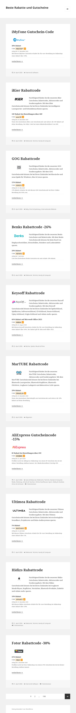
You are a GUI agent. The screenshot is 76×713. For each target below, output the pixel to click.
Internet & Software (31, 72)
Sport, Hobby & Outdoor (56, 482)
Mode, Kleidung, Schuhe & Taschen (23, 482)
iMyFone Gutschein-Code (33, 31)
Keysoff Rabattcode (28, 293)
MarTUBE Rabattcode (30, 364)
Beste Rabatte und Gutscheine (27, 7)
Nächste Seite (67, 696)
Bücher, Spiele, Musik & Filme (35, 346)
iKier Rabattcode (26, 90)
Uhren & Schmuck (17, 484)
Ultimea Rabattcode (29, 501)
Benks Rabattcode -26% (31, 227)
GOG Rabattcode (26, 158)
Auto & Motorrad (30, 480)
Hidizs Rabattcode (27, 570)
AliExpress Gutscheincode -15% (34, 437)
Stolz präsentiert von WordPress (22, 709)
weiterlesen (17, 61)
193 (44, 695)
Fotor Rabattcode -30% (31, 643)
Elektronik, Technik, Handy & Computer (38, 141)
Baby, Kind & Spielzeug (33, 209)
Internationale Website (48, 209)
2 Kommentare (31, 484)
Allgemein (28, 417)
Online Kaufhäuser (42, 482)
